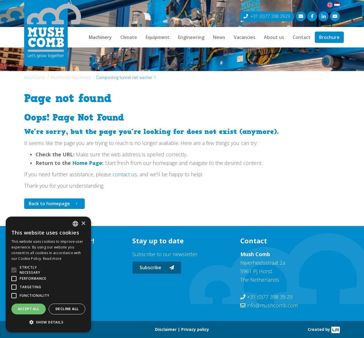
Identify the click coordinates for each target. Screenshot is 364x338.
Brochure (329, 37)
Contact (302, 37)
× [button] (83, 223)
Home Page (87, 162)
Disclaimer (166, 329)
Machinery (100, 37)
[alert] (48, 274)
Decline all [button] (66, 308)
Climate (128, 37)
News (219, 37)
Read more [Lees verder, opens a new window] (52, 258)
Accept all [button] (29, 308)
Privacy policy (195, 329)
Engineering (191, 37)
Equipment (157, 37)
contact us (125, 174)
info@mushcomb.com (272, 305)
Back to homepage (49, 203)
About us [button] (274, 37)
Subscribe (157, 267)
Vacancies (244, 37)
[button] (48, 322)
